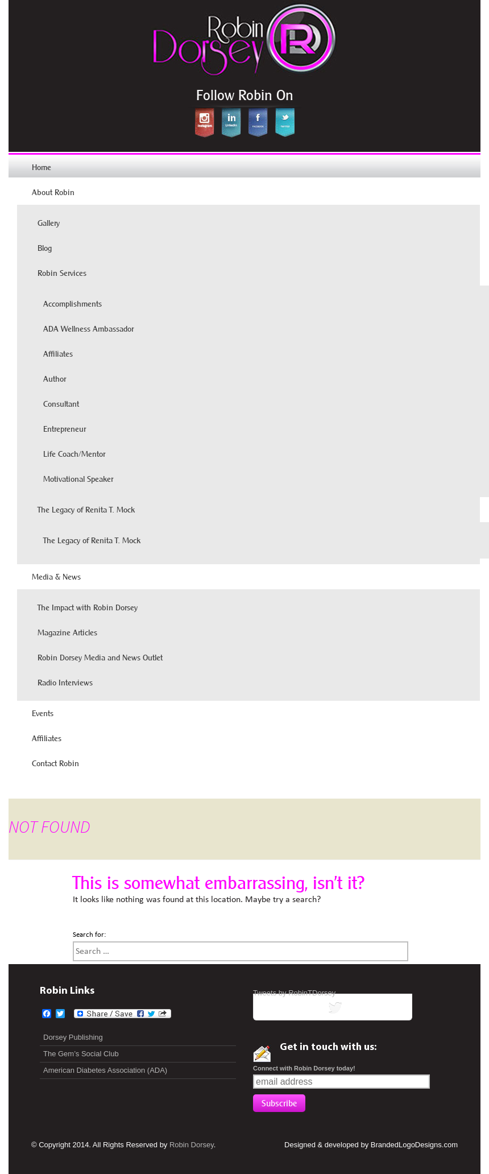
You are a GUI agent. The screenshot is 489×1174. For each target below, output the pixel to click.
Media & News (56, 577)
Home (41, 167)
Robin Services (62, 273)
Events (42, 713)
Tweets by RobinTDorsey (294, 993)
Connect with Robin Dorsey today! (304, 1068)
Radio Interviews (65, 682)
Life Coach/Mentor (74, 454)
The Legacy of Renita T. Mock (86, 510)
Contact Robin (55, 763)
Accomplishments (72, 304)
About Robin (53, 192)
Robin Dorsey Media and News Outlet (100, 657)
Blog (45, 248)
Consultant (61, 404)
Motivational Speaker (78, 479)
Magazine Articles (67, 632)
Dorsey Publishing (73, 1037)
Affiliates (58, 354)
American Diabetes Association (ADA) (105, 1070)
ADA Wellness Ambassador (88, 329)
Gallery (49, 223)
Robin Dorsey (191, 1144)
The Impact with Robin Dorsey (88, 607)
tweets (332, 1009)
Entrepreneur (64, 429)
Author (54, 379)
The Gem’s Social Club (81, 1053)
